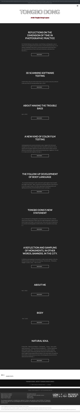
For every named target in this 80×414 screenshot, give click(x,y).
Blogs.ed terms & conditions (6, 395)
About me (40, 284)
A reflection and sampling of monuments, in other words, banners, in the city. (40, 250)
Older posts (6, 375)
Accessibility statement (31, 395)
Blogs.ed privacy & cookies (6, 397)
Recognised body (34, 403)
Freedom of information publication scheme (35, 397)
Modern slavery (30, 398)
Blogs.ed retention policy (6, 398)
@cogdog (49, 386)
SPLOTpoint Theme (41, 386)
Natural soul (40, 340)
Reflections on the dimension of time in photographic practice (40, 35)
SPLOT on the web (35, 386)
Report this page (30, 399)
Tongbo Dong (40, 11)
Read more (43, 55)
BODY (40, 312)
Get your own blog (25, 408)
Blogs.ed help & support (6, 399)
